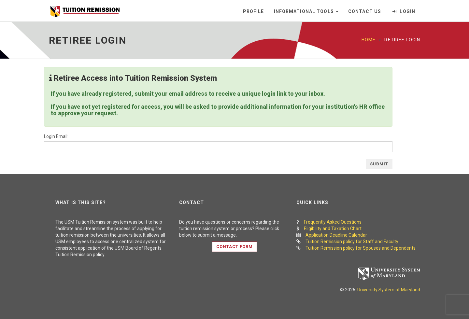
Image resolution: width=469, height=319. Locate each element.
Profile (253, 11)
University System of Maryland (388, 289)
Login (403, 11)
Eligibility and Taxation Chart (333, 228)
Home (369, 39)
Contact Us (364, 11)
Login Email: (56, 136)
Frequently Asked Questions (333, 222)
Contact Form (234, 246)
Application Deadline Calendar (336, 235)
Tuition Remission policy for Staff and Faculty (352, 241)
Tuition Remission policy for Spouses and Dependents (361, 248)
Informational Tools (306, 11)
